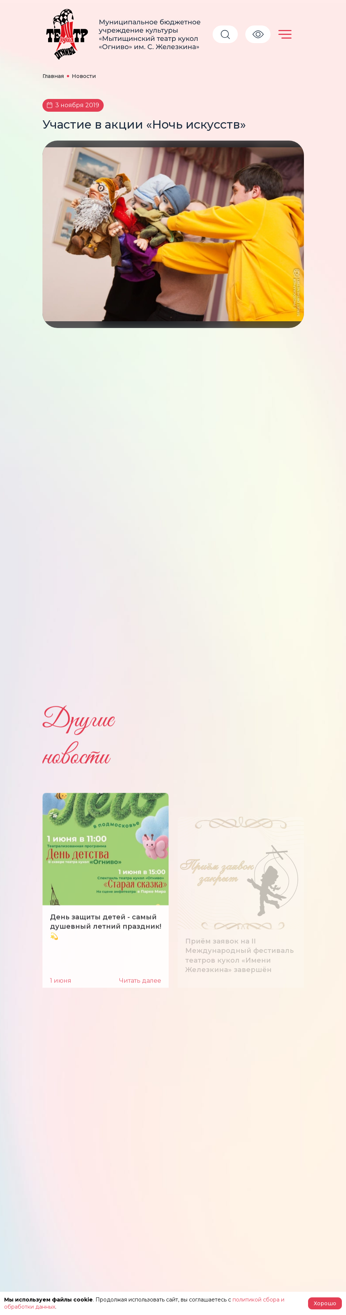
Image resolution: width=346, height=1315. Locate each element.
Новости (84, 76)
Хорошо (325, 1303)
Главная (53, 76)
